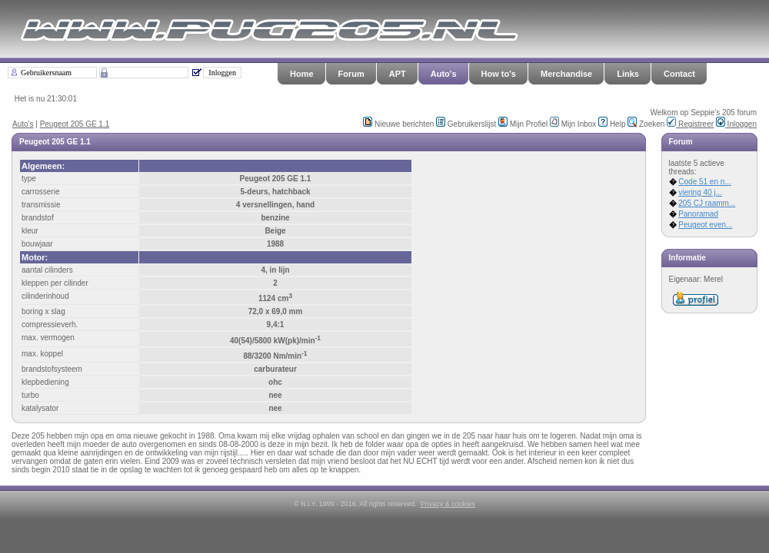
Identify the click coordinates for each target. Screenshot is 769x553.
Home (302, 73)
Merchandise (566, 73)
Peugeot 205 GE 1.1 (75, 124)
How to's (498, 73)
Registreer (690, 124)
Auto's (444, 73)
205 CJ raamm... (706, 203)
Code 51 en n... (704, 181)
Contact (679, 73)
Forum (351, 73)
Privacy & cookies (448, 504)
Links (628, 73)
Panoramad (698, 214)
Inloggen (736, 124)
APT (397, 73)
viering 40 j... (700, 192)
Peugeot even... (705, 224)
